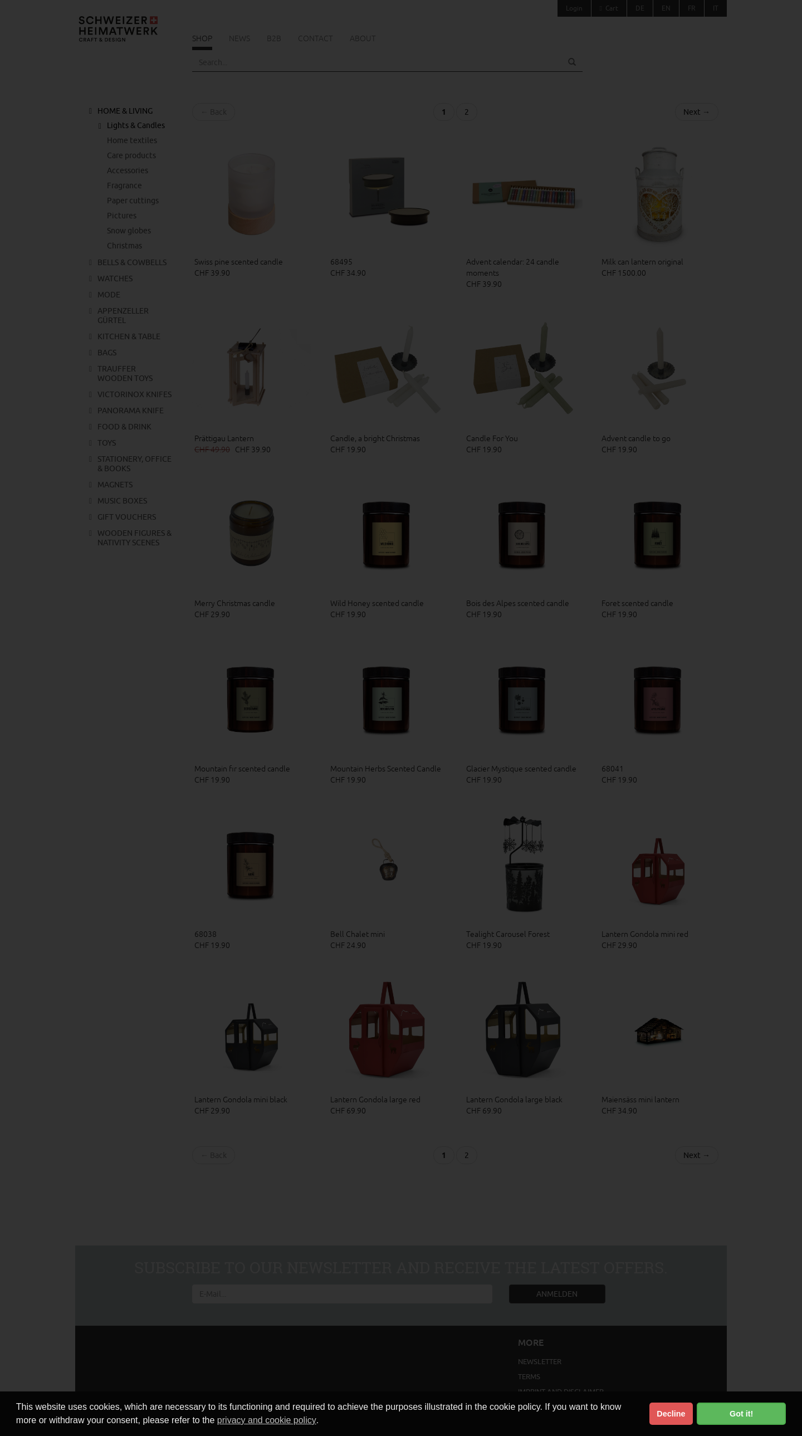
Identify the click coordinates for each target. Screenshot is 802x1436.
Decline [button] (671, 1413)
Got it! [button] (741, 1413)
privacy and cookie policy (266, 1420)
